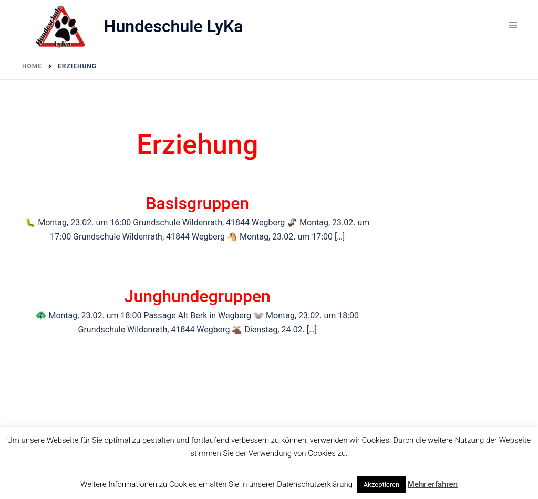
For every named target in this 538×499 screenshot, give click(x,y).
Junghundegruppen (198, 296)
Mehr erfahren (433, 484)
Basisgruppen (197, 203)
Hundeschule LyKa (173, 26)
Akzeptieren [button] (381, 484)
